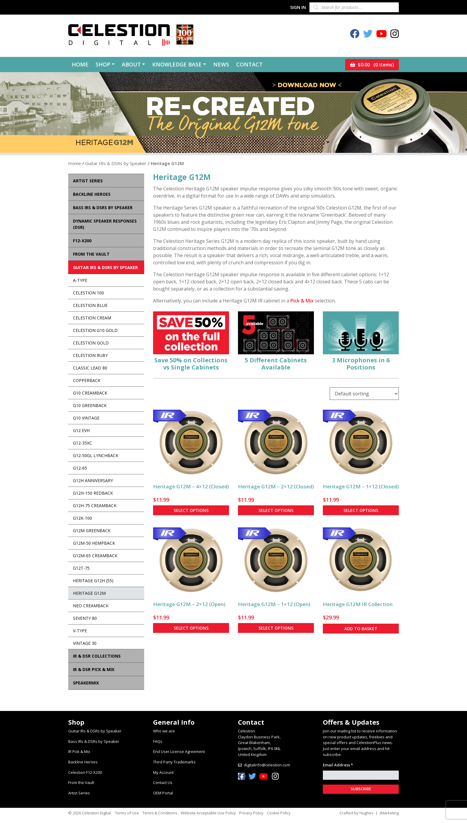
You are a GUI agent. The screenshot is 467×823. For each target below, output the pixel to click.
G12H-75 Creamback (94, 505)
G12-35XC (82, 443)
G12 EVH (81, 430)
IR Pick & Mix (79, 751)
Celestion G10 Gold (95, 330)
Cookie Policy (279, 813)
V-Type (80, 630)
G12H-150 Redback (93, 493)
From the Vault (81, 782)
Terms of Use (127, 813)
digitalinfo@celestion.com (267, 765)
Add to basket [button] (360, 628)
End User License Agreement (179, 751)
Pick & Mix (302, 300)
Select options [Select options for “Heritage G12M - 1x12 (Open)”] (276, 628)
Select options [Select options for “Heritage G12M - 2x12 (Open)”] (191, 628)
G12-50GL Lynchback (95, 455)
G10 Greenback (90, 405)
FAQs (157, 741)
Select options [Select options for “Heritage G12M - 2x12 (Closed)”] (276, 510)
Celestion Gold (91, 343)
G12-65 (80, 468)
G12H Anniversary (93, 480)
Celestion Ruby (90, 355)
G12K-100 (82, 518)
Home (80, 64)
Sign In (298, 7)
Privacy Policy (251, 813)
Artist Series (79, 793)
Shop (103, 64)
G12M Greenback (91, 530)
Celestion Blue (90, 305)
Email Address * (338, 765)
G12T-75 (81, 568)
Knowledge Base (177, 64)
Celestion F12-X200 (85, 772)
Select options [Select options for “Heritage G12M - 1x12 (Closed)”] (360, 510)
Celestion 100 (88, 293)
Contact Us (162, 782)
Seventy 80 (85, 618)
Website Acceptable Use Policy (208, 813)
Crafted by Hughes (356, 813)
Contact (249, 64)
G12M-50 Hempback (94, 543)
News (221, 64)
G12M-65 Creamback (95, 555)
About (131, 64)
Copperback (86, 380)
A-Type (80, 280)
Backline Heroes (83, 762)
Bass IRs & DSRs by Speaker (93, 741)
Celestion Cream (92, 318)
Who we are (164, 731)
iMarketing (389, 813)
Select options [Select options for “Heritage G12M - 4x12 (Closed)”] (191, 510)
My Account (163, 772)
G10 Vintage (86, 418)
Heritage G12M (89, 593)
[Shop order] (364, 393)
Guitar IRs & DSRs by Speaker (116, 163)
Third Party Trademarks (174, 762)
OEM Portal (163, 793)
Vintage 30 (84, 643)
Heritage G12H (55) (93, 580)
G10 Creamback (90, 393)
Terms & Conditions (160, 813)
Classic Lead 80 (90, 368)
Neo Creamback (90, 605)
